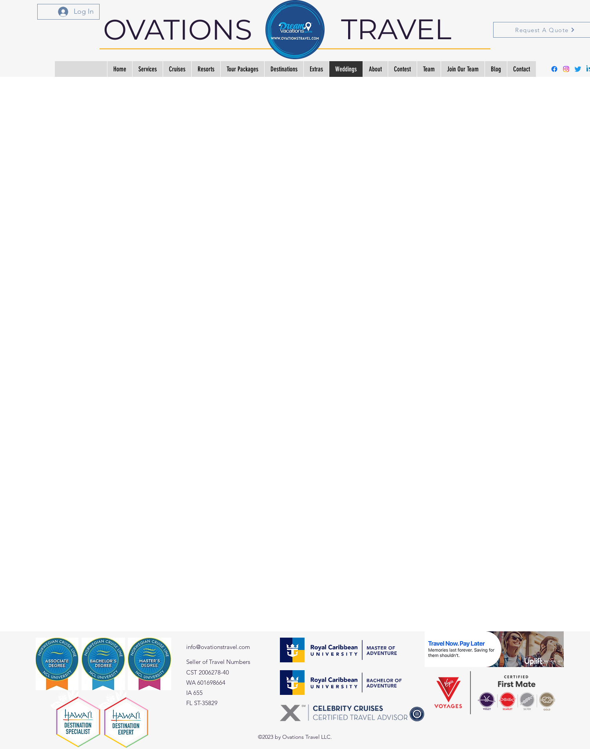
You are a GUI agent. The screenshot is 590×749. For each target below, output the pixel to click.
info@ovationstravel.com (218, 647)
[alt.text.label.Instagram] (566, 69)
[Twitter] (578, 69)
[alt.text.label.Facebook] (554, 69)
